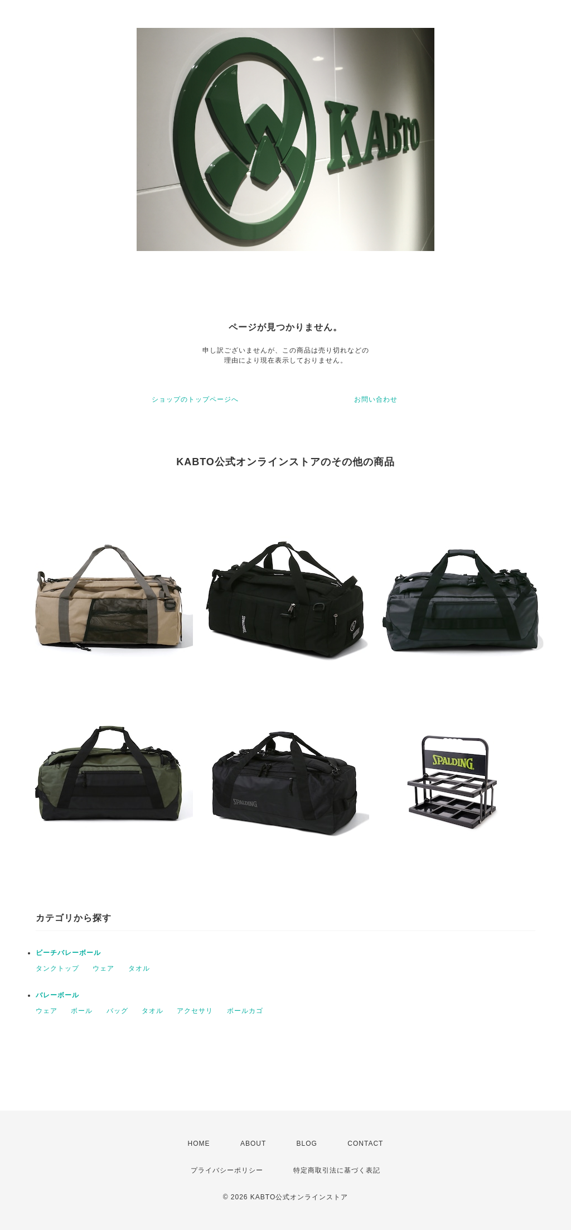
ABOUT (253, 1143)
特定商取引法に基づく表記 (336, 1170)
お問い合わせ (376, 399)
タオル (139, 968)
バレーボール (57, 995)
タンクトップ (57, 968)
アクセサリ (195, 1011)
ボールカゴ (245, 1011)
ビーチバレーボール (68, 953)
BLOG (307, 1143)
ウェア (103, 968)
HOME (199, 1143)
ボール (82, 1011)
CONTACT (365, 1143)
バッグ (117, 1011)
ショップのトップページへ (195, 399)
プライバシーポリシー (227, 1170)
